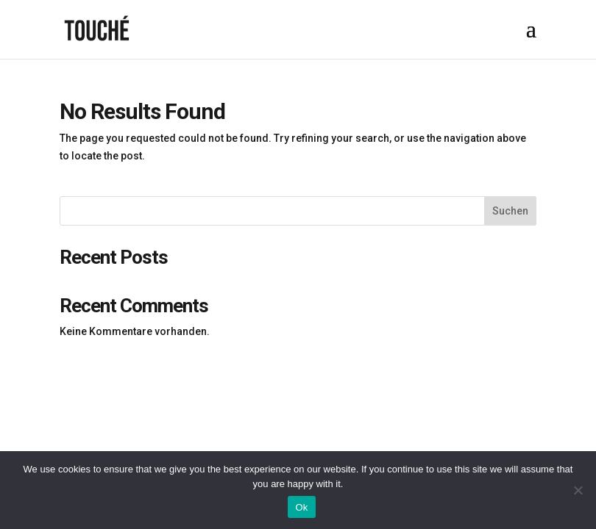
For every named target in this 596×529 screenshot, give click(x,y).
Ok (301, 507)
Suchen (510, 211)
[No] (577, 490)
